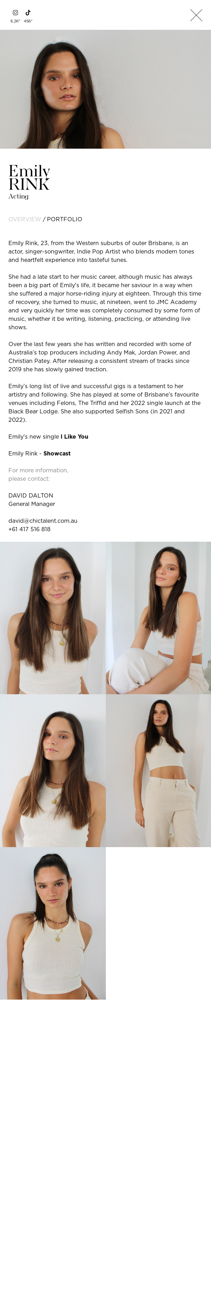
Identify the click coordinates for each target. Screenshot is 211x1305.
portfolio (64, 219)
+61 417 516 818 (29, 529)
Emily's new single (48, 436)
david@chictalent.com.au (42, 521)
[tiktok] (28, 12)
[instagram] (15, 12)
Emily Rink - (39, 453)
